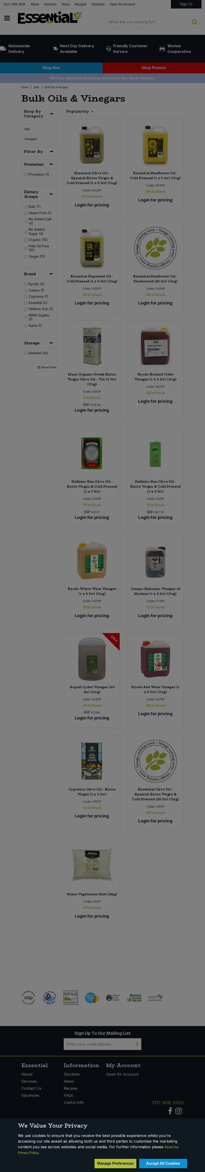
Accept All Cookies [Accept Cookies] (163, 1163)
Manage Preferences (115, 1163)
